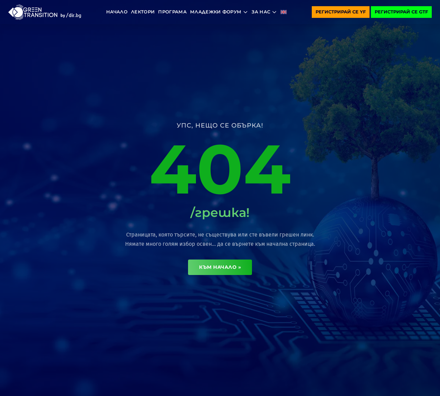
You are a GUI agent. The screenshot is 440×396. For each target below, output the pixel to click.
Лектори (143, 11)
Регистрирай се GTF (401, 11)
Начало (117, 11)
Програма (172, 11)
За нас (264, 12)
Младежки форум (219, 12)
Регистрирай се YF (341, 11)
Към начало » (220, 267)
